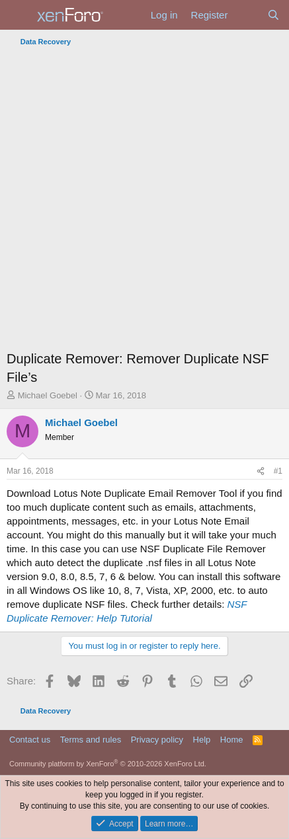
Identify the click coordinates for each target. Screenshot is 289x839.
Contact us (29, 740)
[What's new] (247, 15)
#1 (278, 471)
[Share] (260, 471)
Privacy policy (157, 740)
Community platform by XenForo (107, 764)
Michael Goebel (47, 395)
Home (231, 740)
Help (202, 740)
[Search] (273, 15)
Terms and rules (90, 740)
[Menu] (18, 15)
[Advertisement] (144, 201)
